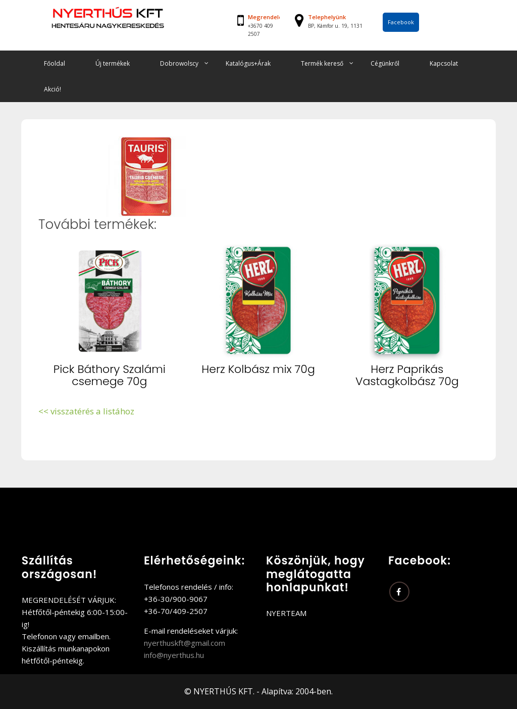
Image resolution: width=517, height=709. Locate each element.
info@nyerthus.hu (174, 655)
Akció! (52, 89)
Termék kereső (322, 63)
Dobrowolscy (179, 63)
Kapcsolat (444, 63)
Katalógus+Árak (248, 63)
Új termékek (112, 63)
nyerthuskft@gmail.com (184, 643)
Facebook (401, 22)
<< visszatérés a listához (86, 411)
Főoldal (54, 63)
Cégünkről (385, 63)
